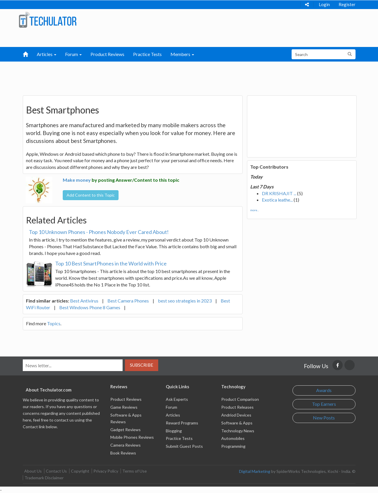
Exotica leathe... (277, 199)
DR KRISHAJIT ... (279, 193)
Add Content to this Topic (91, 195)
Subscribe (141, 365)
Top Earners (324, 404)
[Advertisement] (158, 76)
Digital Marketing (254, 471)
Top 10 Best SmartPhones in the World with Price (111, 263)
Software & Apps (236, 422)
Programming (233, 446)
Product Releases (237, 407)
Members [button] (182, 54)
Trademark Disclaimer (44, 477)
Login (324, 4)
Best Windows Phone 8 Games (89, 307)
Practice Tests (147, 54)
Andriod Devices (236, 414)
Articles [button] (46, 54)
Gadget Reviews (125, 429)
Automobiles (233, 438)
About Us (33, 470)
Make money (77, 180)
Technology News (237, 430)
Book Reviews (123, 452)
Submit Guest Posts (184, 446)
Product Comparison (240, 399)
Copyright (80, 470)
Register (347, 4)
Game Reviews (123, 407)
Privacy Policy (105, 470)
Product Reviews (107, 54)
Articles (173, 414)
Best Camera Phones (128, 300)
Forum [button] (73, 54)
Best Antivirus (84, 300)
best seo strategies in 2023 (185, 300)
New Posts (324, 417)
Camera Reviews (125, 445)
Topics (53, 323)
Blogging (174, 430)
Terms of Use (134, 470)
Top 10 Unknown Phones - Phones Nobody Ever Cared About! (99, 232)
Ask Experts (177, 399)
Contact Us (56, 470)
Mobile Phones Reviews (132, 437)
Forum (171, 407)
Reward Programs (182, 422)
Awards (324, 390)
